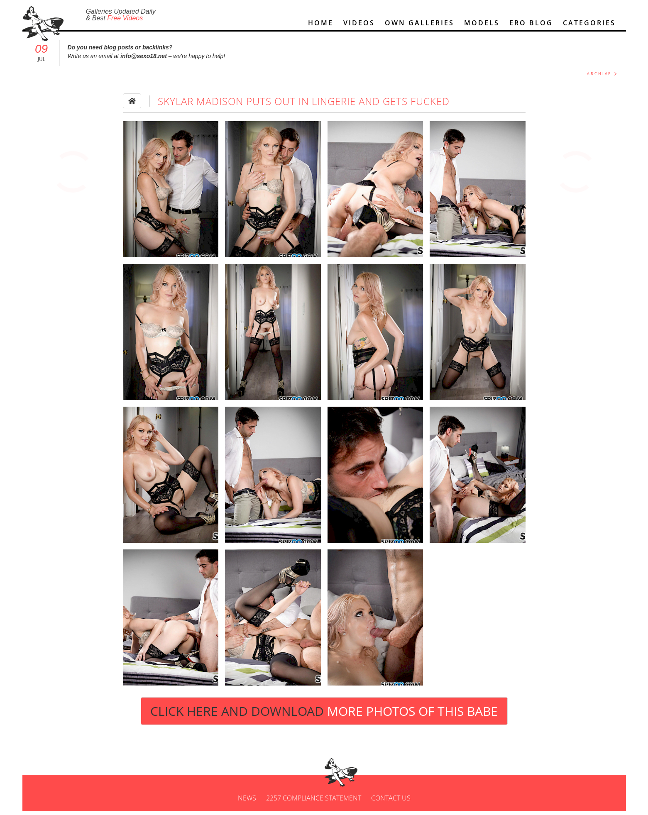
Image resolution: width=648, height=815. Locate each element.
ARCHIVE (599, 77)
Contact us (391, 801)
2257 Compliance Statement (313, 801)
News (247, 801)
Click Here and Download (324, 714)
